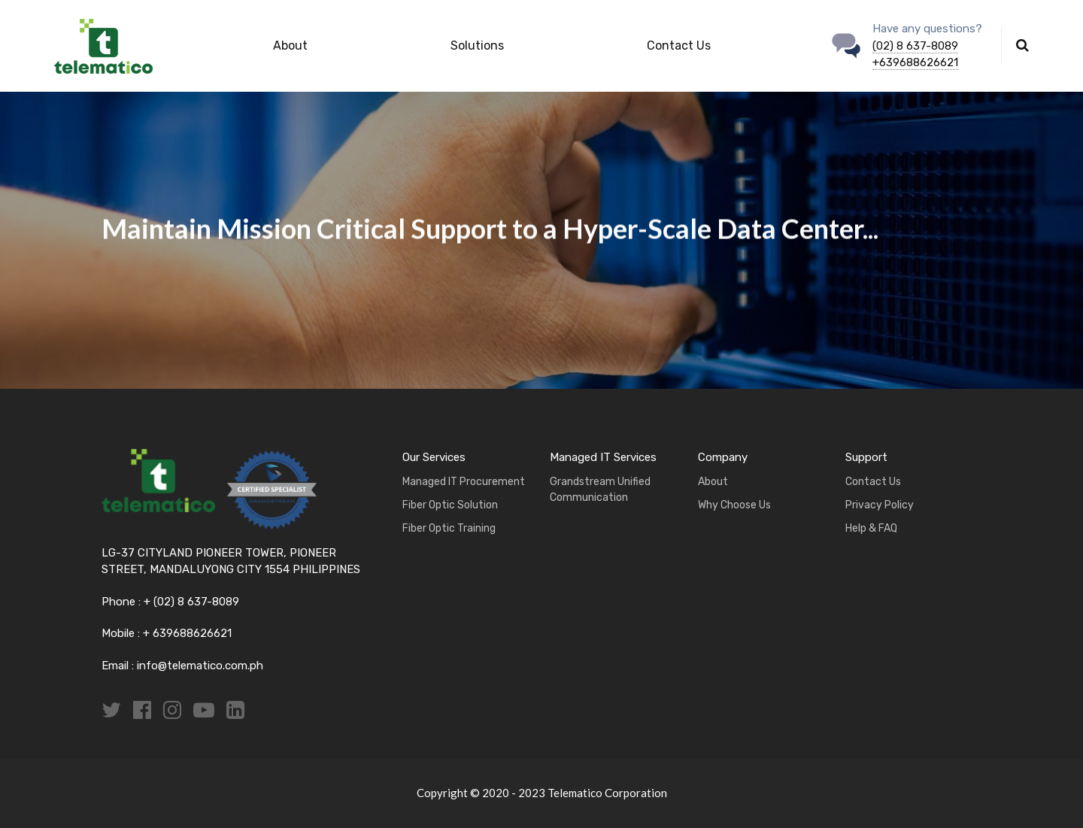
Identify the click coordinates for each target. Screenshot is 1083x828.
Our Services (434, 457)
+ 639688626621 (186, 633)
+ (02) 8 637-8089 (191, 601)
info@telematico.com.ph (200, 665)
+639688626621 (915, 62)
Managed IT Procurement (463, 481)
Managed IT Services (603, 457)
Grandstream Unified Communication (600, 489)
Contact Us (679, 45)
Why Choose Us (734, 505)
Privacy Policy (879, 505)
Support (866, 457)
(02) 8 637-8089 (915, 46)
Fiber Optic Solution (450, 505)
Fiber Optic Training (449, 528)
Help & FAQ (871, 528)
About (290, 45)
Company (723, 457)
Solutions (477, 45)
